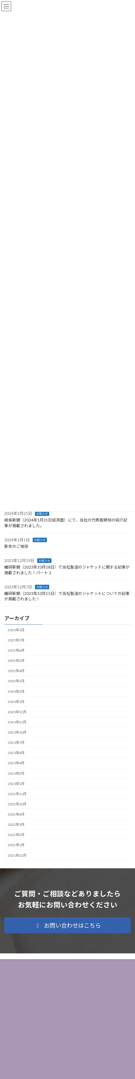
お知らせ (42, 513)
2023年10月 (17, 732)
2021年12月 (17, 855)
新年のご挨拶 (16, 546)
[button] (67, 925)
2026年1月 (16, 630)
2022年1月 (16, 845)
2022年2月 (16, 835)
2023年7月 (16, 742)
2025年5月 (16, 660)
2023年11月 (17, 722)
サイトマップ (14, 975)
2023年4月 (16, 763)
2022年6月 (16, 814)
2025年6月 (16, 650)
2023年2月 (16, 773)
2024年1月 (16, 702)
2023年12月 (17, 712)
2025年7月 (16, 640)
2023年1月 (16, 784)
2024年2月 (16, 691)
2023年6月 (16, 753)
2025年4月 (16, 671)
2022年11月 (17, 794)
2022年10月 (17, 804)
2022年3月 (16, 824)
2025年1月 (16, 681)
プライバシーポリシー (21, 964)
